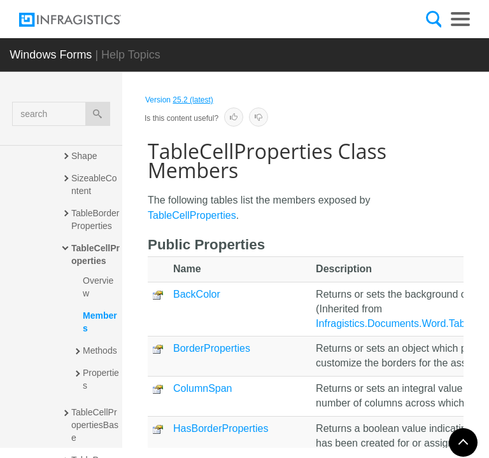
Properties (101, 379)
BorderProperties (211, 348)
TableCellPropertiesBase (94, 425)
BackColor (196, 294)
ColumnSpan (202, 388)
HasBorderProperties (220, 428)
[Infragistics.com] (82, 20)
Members (100, 321)
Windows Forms (51, 54)
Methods (100, 350)
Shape (84, 156)
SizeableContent (94, 184)
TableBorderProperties (95, 219)
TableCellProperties (95, 254)
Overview (98, 286)
